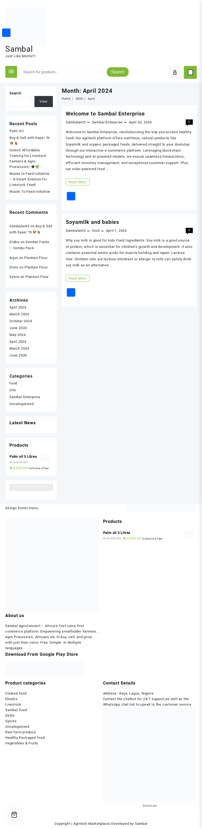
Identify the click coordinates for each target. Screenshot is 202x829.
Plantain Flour (35, 258)
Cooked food (16, 693)
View (43, 101)
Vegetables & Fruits (21, 743)
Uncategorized (21, 404)
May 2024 (17, 335)
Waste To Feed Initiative (29, 192)
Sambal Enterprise (107, 122)
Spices (11, 721)
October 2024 (20, 321)
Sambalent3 (76, 122)
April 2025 (17, 307)
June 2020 (18, 355)
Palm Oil (16, 131)
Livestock (13, 704)
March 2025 (19, 314)
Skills (10, 715)
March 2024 (19, 348)
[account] (174, 72)
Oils (12, 390)
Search (117, 72)
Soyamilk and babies (92, 222)
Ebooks (11, 699)
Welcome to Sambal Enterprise (105, 113)
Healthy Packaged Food (25, 738)
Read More (77, 182)
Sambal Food (16, 710)
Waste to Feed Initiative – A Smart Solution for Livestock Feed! (29, 179)
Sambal (19, 49)
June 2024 (18, 328)
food (96, 231)
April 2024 (17, 342)
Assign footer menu (21, 508)
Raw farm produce (20, 732)
